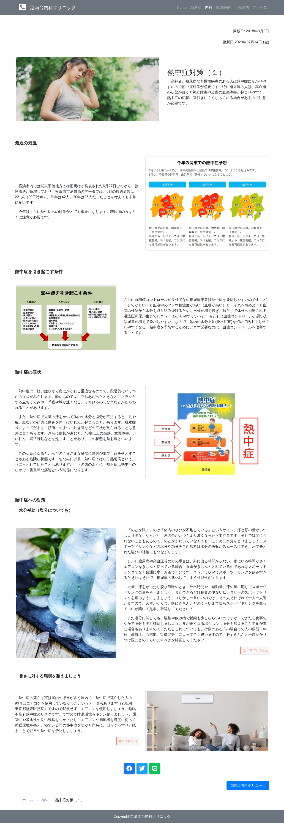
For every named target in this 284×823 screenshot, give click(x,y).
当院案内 (241, 7)
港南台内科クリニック (53, 7)
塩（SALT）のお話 (255, 650)
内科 (209, 7)
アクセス (260, 7)
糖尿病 (195, 7)
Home (182, 7)
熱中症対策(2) (128, 741)
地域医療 (223, 7)
